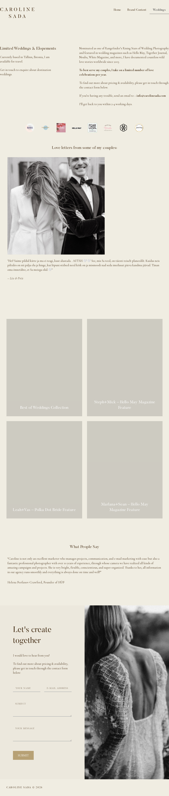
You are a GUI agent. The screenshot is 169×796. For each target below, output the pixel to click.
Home (117, 10)
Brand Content (136, 10)
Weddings (159, 10)
